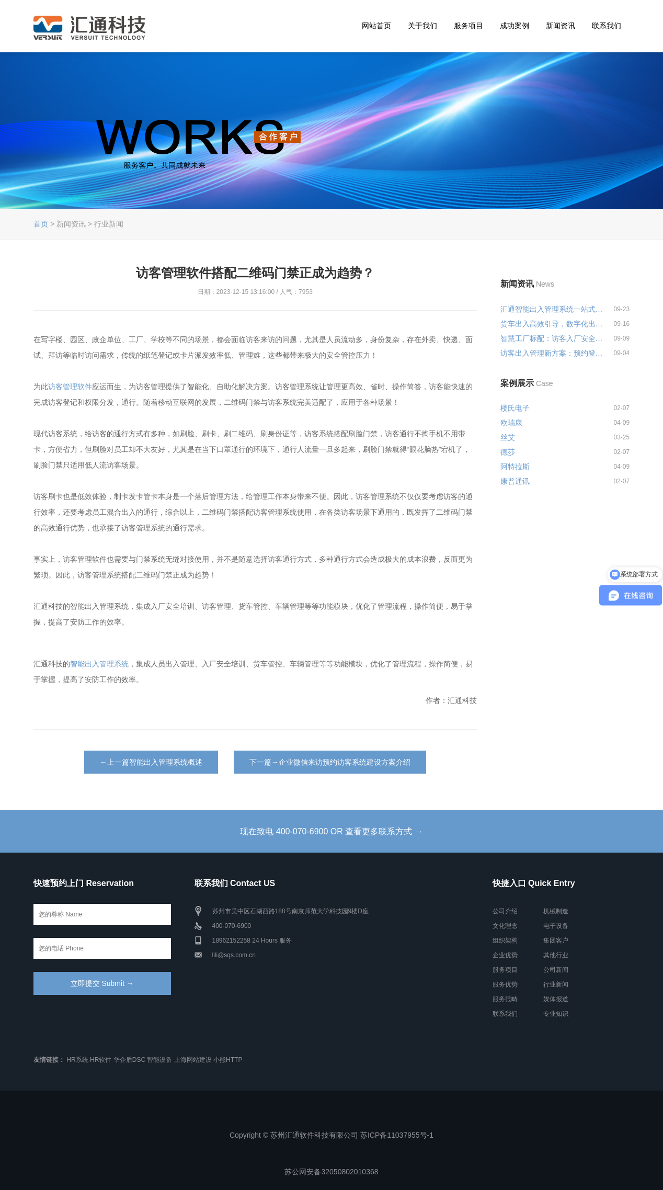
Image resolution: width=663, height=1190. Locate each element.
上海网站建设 (193, 1059)
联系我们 (606, 25)
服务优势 (505, 984)
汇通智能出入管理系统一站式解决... (552, 309)
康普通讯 (515, 481)
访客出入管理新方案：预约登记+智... (552, 353)
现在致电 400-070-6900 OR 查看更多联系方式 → (331, 831)
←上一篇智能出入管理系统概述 (151, 762)
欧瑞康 (511, 422)
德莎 (507, 452)
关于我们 (422, 25)
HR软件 (100, 1059)
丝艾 (507, 437)
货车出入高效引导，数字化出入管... (552, 324)
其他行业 (555, 955)
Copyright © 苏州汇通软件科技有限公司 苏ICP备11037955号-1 (331, 1135)
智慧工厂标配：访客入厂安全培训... (552, 338)
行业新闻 (555, 984)
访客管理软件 (70, 386)
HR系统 (77, 1059)
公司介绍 (505, 911)
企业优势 (505, 955)
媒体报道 (555, 999)
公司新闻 (555, 969)
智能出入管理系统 (99, 664)
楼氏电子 (515, 408)
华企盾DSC (129, 1059)
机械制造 (555, 911)
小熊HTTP (227, 1059)
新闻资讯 (560, 25)
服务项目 (468, 25)
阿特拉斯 (515, 466)
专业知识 (555, 1013)
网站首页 (376, 25)
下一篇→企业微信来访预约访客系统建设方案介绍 (329, 762)
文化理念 (505, 926)
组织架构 (505, 940)
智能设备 (159, 1059)
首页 (40, 224)
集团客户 (555, 940)
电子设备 (555, 926)
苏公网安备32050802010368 (331, 1172)
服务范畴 (505, 999)
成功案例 (514, 25)
